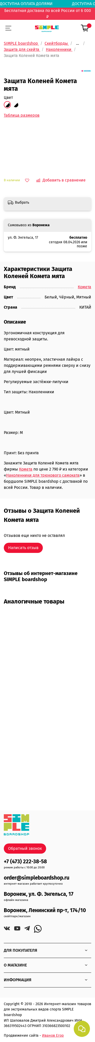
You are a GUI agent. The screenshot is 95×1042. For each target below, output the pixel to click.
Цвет (8, 97)
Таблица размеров (22, 115)
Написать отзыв (23, 547)
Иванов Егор (53, 1035)
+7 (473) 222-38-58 (25, 861)
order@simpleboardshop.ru (36, 878)
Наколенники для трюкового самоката (43, 475)
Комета (84, 286)
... (77, 43)
